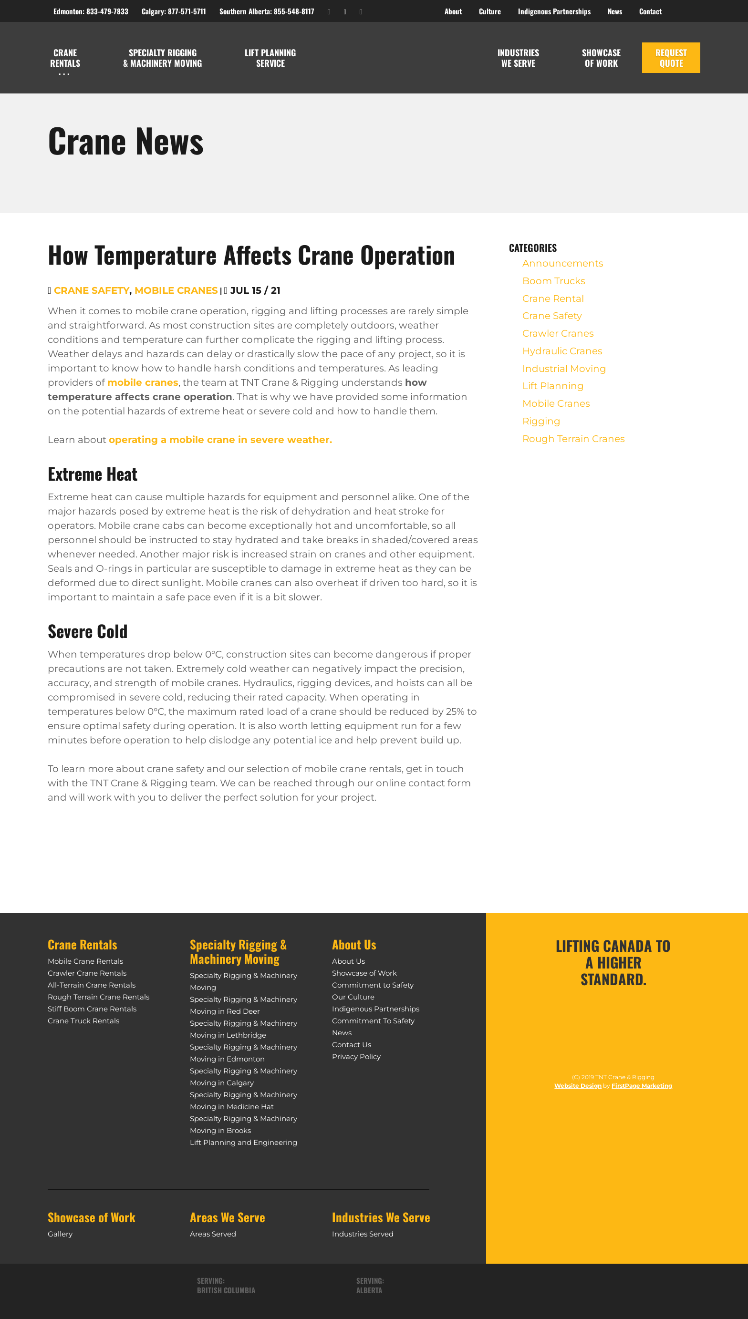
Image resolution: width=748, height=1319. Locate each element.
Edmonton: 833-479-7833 (90, 11)
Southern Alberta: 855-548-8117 (266, 11)
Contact (650, 11)
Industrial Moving (564, 375)
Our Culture (353, 996)
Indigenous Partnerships (375, 1008)
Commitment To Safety (373, 1020)
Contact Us (351, 1044)
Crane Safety (91, 290)
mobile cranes (142, 382)
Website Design (578, 1089)
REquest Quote (671, 57)
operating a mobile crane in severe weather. (220, 439)
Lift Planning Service (270, 57)
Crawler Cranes (558, 338)
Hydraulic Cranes (562, 357)
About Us (348, 961)
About (453, 11)
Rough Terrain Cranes (573, 450)
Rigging (541, 431)
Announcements (562, 264)
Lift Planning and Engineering (243, 1142)
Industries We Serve (518, 57)
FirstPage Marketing (642, 1089)
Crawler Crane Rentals (87, 973)
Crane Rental (553, 301)
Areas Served (213, 1233)
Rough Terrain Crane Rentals (98, 996)
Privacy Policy (356, 1056)
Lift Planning (553, 394)
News (342, 1032)
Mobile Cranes (176, 290)
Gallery (60, 1233)
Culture (490, 11)
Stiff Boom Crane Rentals (92, 1008)
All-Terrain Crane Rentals (91, 984)
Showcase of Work (364, 973)
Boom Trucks (553, 283)
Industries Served (363, 1233)
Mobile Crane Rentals (85, 961)
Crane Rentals (65, 57)
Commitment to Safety (373, 984)
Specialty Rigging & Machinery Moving (162, 57)
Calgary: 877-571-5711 (174, 11)
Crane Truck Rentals (83, 1020)
